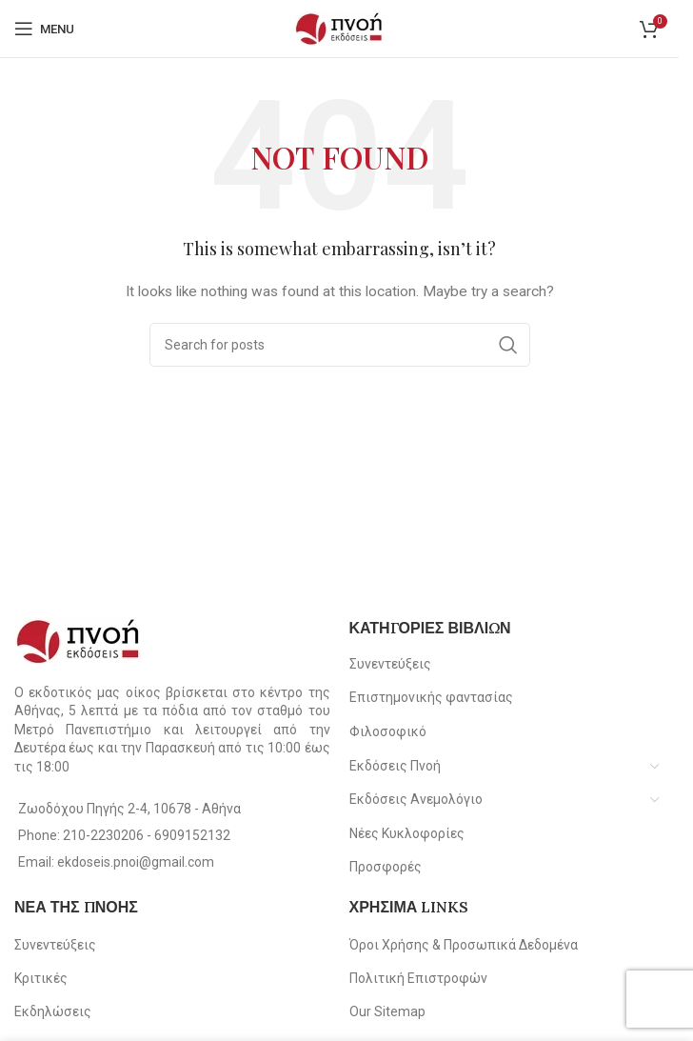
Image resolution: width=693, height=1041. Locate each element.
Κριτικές (41, 978)
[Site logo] (339, 27)
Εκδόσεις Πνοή (395, 765)
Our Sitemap (387, 1011)
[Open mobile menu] (44, 29)
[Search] (339, 345)
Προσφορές (385, 866)
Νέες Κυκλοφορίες (407, 833)
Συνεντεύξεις (390, 663)
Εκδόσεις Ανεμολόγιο (416, 799)
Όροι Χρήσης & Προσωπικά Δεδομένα (463, 944)
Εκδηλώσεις (52, 1011)
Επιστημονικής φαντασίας (431, 697)
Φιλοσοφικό (387, 731)
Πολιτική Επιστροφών (418, 978)
